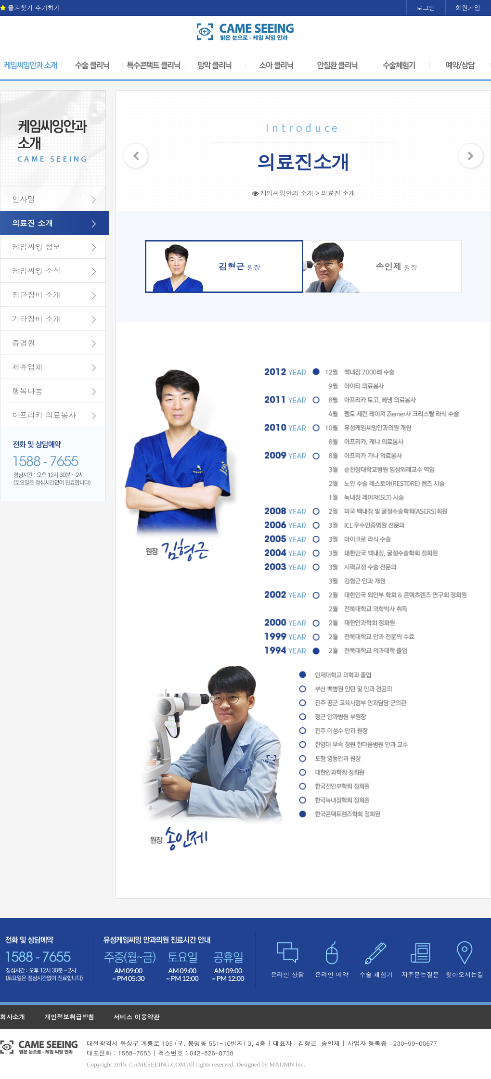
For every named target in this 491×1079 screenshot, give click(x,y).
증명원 (23, 342)
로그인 (425, 7)
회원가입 (467, 7)
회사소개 (12, 1016)
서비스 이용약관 (136, 1016)
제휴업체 (27, 366)
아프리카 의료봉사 (44, 414)
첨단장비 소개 (36, 294)
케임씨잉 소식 (36, 270)
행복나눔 (27, 390)
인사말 (23, 198)
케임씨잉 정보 (36, 246)
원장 (239, 266)
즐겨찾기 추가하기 (30, 7)
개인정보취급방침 (69, 1016)
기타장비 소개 (36, 318)
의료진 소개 (32, 222)
